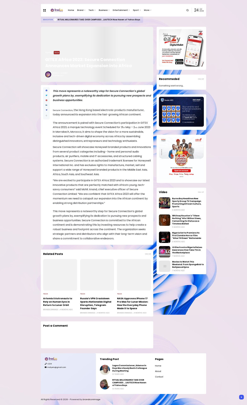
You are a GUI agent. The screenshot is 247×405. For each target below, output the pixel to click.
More (146, 10)
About (158, 371)
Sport (136, 10)
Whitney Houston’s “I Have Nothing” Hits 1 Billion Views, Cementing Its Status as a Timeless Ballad (186, 219)
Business (103, 10)
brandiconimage (91, 399)
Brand (80, 10)
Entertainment (120, 10)
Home (71, 10)
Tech (91, 10)
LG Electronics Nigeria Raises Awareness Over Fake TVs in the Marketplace (187, 250)
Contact (159, 376)
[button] (46, 115)
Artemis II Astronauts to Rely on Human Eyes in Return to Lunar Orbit (57, 302)
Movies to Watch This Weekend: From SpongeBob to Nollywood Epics (188, 264)
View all (148, 254)
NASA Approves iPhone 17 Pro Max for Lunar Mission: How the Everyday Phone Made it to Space (132, 303)
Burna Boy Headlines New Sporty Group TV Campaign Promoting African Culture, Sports (186, 202)
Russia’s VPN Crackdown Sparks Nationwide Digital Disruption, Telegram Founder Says (95, 303)
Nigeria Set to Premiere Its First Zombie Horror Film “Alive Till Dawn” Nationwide (186, 235)
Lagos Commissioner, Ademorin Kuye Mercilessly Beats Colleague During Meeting (129, 368)
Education (48, 19)
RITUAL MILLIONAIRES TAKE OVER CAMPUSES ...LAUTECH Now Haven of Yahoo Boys (99, 19)
